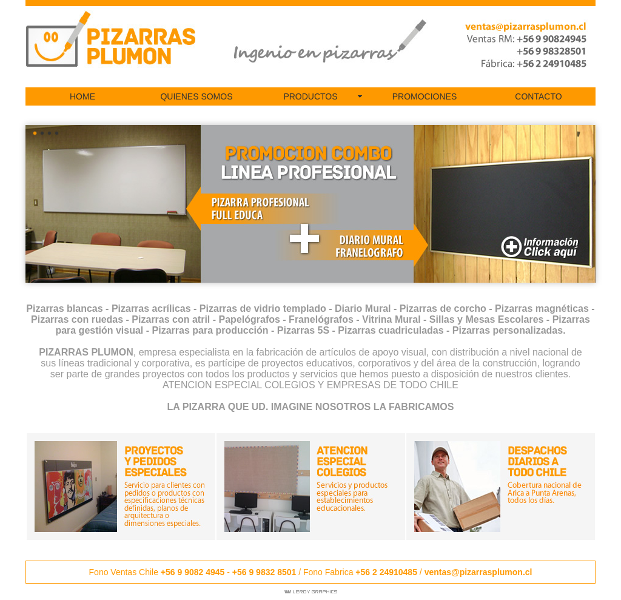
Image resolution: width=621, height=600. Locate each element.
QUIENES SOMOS (196, 96)
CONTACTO (538, 96)
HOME (82, 96)
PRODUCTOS (310, 96)
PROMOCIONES (424, 96)
